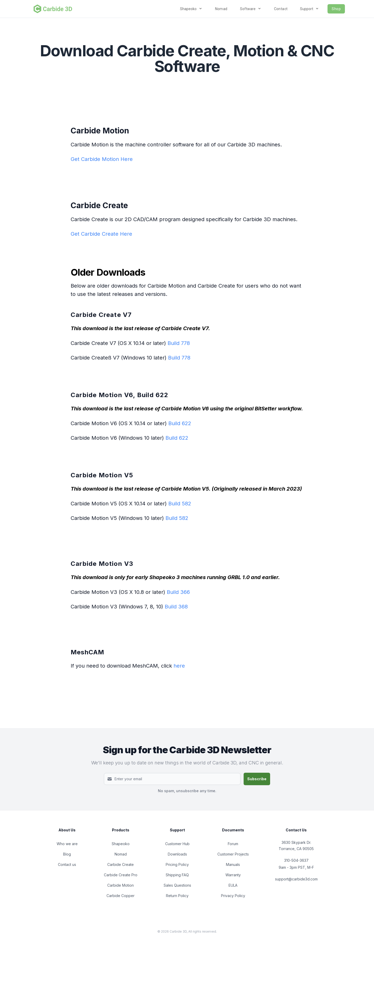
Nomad (221, 9)
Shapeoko (121, 844)
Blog (67, 854)
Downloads (177, 854)
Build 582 (179, 503)
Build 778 (179, 343)
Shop (336, 9)
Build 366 (178, 592)
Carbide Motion (120, 885)
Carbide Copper (120, 895)
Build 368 (176, 606)
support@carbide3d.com (296, 879)
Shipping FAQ (177, 875)
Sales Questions (177, 885)
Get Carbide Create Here (101, 234)
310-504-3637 (296, 860)
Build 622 (179, 423)
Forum (233, 844)
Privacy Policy (233, 895)
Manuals (233, 864)
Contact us (67, 864)
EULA (233, 885)
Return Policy (177, 895)
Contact (281, 9)
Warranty (233, 875)
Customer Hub (177, 844)
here (179, 666)
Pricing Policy (177, 864)
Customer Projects (233, 854)
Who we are (67, 844)
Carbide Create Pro (120, 875)
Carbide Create (120, 864)
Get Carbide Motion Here (102, 159)
